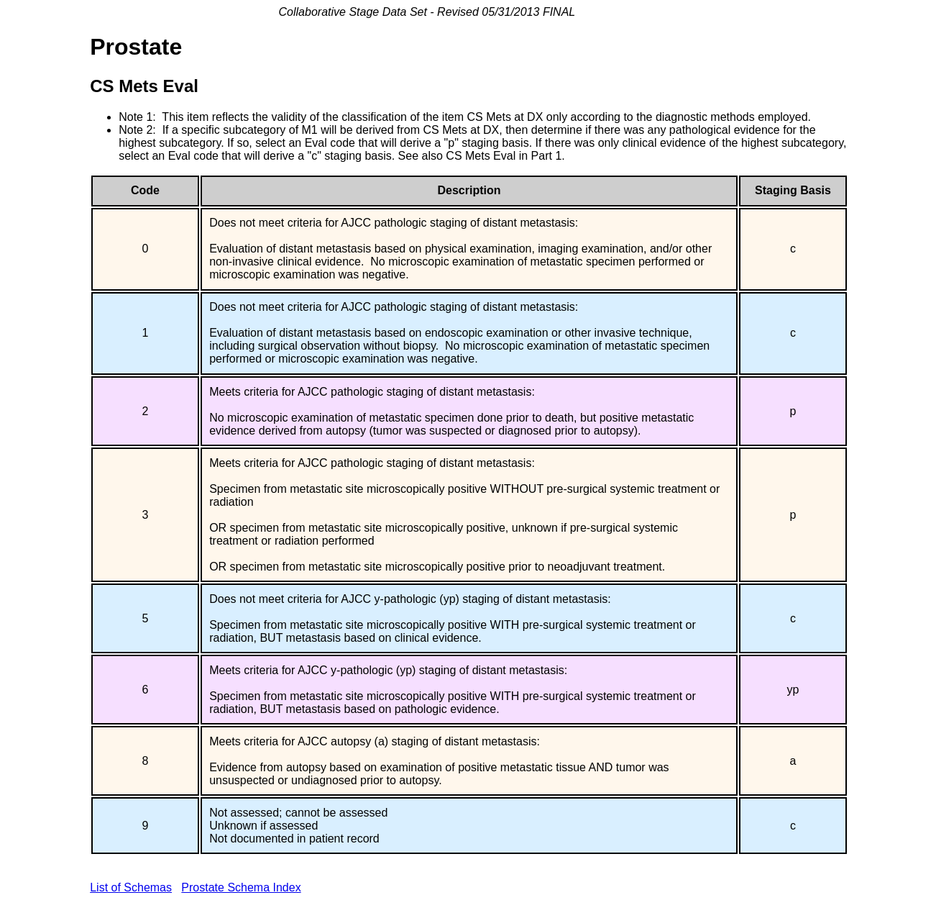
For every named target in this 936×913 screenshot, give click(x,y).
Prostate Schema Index (240, 887)
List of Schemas (131, 887)
